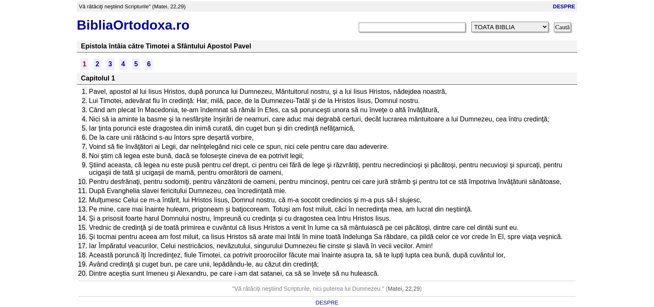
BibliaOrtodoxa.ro (133, 25)
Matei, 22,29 (403, 288)
